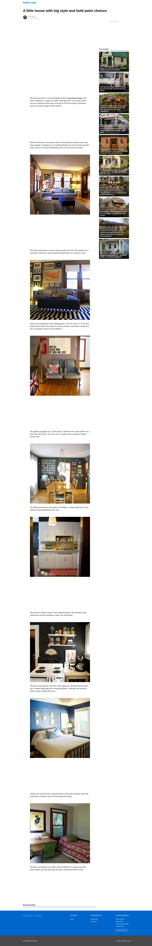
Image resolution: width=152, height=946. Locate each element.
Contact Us (94, 921)
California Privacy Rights (122, 924)
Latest (71, 919)
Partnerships (94, 919)
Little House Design (75, 98)
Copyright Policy (120, 926)
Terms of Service (120, 919)
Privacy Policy (119, 921)
